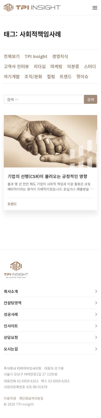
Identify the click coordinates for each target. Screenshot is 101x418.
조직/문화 (33, 76)
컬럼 (51, 76)
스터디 (90, 66)
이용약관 (10, 398)
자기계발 (12, 76)
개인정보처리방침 (31, 398)
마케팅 (56, 66)
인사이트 (11, 326)
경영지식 (60, 56)
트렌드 (66, 76)
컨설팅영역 (12, 303)
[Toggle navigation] (95, 7)
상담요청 (11, 337)
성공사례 (11, 314)
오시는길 (11, 349)
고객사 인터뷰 (16, 66)
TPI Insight (36, 56)
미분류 (73, 66)
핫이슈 (82, 76)
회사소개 (11, 291)
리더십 (40, 66)
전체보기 (12, 56)
